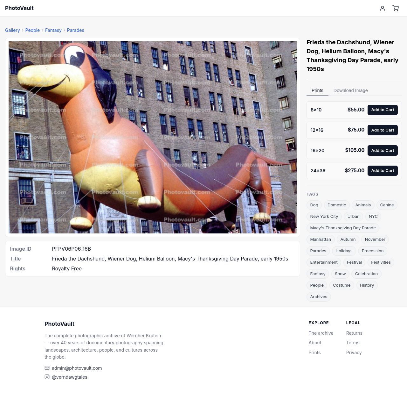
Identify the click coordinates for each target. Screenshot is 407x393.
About (315, 342)
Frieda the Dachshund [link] (338, 42)
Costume (342, 285)
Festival (354, 262)
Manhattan (320, 239)
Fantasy (53, 30)
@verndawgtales (69, 377)
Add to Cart (382, 109)
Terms (352, 342)
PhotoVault (19, 8)
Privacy (354, 352)
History (367, 285)
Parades (75, 30)
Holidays (343, 250)
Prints (317, 90)
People (32, 30)
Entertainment (323, 262)
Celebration (366, 273)
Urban (354, 216)
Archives (318, 296)
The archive (321, 333)
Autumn (347, 239)
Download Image (351, 90)
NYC (373, 216)
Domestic (337, 204)
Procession (373, 250)
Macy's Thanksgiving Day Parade (343, 227)
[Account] (382, 8)
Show (340, 273)
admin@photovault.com (77, 368)
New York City (324, 216)
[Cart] (396, 8)
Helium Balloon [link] (343, 51)
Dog (314, 204)
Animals (363, 204)
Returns (354, 333)
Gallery (12, 30)
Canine (387, 204)
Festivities (381, 262)
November (375, 239)
